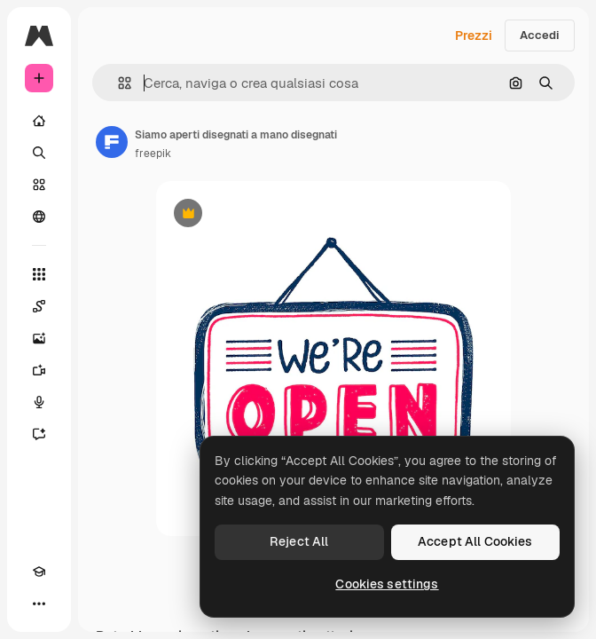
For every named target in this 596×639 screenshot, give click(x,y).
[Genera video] (39, 370)
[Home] (39, 120)
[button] (117, 83)
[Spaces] (39, 306)
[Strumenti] (39, 274)
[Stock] (39, 184)
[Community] (39, 216)
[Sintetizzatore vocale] (39, 402)
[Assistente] (39, 434)
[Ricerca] (39, 152)
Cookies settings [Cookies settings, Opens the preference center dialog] (386, 584)
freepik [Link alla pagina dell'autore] (153, 153)
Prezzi (473, 35)
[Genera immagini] (39, 338)
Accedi (540, 35)
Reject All (299, 541)
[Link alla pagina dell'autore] (112, 142)
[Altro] (39, 603)
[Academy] (39, 571)
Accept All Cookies (475, 541)
